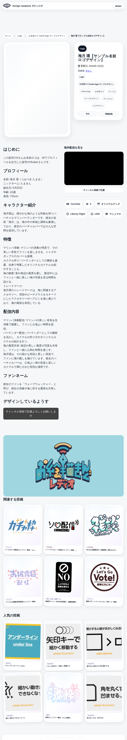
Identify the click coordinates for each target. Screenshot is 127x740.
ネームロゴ (107, 98)
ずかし (88, 70)
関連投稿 (108, 114)
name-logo (85, 91)
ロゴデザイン (98, 105)
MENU (118, 6)
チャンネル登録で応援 (94, 190)
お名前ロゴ (99, 91)
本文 (87, 113)
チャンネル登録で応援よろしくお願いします (31, 414)
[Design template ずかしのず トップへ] (23, 6)
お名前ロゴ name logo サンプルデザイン (97, 84)
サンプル (112, 91)
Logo (82, 77)
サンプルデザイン (91, 98)
